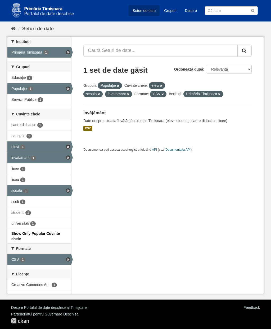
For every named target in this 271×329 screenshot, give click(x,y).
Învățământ (94, 113)
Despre (191, 10)
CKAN (20, 321)
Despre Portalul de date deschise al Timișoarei (49, 307)
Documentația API (178, 149)
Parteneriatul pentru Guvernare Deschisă (44, 314)
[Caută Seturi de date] (231, 10)
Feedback (252, 307)
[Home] (13, 28)
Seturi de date (144, 10)
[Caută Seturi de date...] (160, 51)
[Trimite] (253, 10)
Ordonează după (188, 69)
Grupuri (170, 10)
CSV (88, 128)
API (154, 149)
